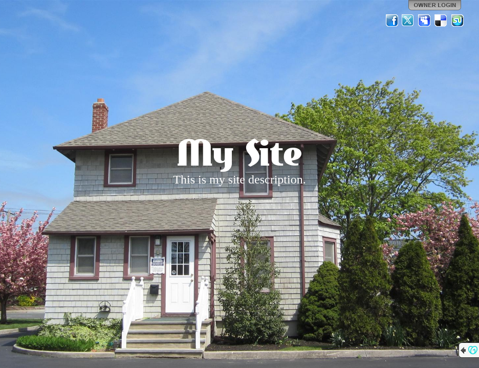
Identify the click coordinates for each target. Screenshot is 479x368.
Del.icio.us (441, 20)
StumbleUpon (457, 20)
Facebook (392, 20)
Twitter (408, 20)
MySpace (425, 20)
